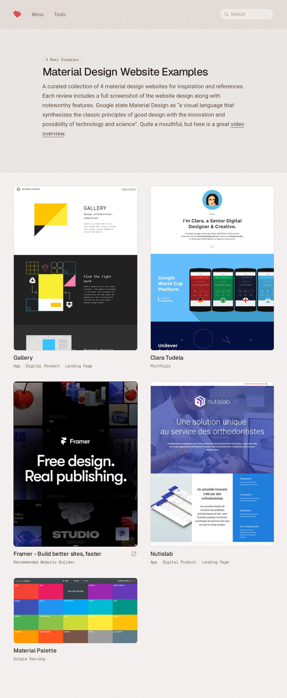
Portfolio (160, 366)
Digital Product (43, 366)
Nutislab (161, 553)
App (16, 366)
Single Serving (29, 659)
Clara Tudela (167, 357)
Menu (38, 14)
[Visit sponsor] (134, 554)
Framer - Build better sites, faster (57, 553)
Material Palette (35, 650)
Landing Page (78, 366)
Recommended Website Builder (44, 562)
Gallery (23, 357)
